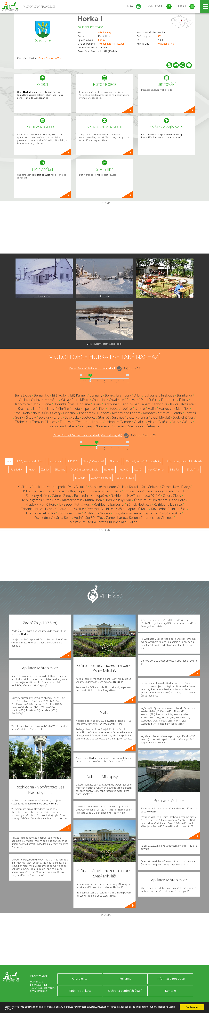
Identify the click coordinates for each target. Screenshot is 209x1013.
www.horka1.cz (166, 43)
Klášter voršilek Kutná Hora (82, 500)
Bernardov (41, 395)
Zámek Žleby (61, 495)
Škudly (31, 417)
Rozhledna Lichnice (168, 504)
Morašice (182, 408)
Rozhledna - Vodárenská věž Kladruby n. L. (155, 491)
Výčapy (187, 422)
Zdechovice (135, 426)
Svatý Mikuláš (160, 417)
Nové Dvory (21, 413)
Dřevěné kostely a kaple (84, 469)
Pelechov (69, 413)
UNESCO (72, 461)
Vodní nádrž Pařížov (88, 517)
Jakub (97, 404)
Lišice (101, 408)
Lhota (76, 408)
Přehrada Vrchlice (100, 509)
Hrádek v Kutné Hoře (40, 504)
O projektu (80, 979)
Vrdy (175, 422)
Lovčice (126, 408)
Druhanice (168, 399)
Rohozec (149, 413)
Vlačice (164, 422)
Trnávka (38, 422)
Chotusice (99, 399)
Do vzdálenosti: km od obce (92, 368)
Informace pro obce (171, 979)
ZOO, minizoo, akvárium (30, 461)
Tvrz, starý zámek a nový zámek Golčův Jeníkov (147, 513)
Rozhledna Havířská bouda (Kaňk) (135, 495)
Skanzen (115, 461)
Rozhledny (16, 469)
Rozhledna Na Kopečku (91, 495)
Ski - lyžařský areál (93, 461)
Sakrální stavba (125, 477)
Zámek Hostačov (139, 504)
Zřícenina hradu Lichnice (39, 509)
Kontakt (170, 991)
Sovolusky (72, 417)
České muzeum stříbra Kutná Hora (159, 500)
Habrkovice (22, 404)
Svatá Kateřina (137, 417)
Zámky (45, 469)
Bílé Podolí (59, 395)
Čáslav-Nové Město (44, 399)
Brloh (138, 395)
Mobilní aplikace (79, 991)
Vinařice (139, 422)
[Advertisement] (104, 229)
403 (159, 36)
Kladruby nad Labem (135, 404)
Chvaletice (116, 399)
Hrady (31, 469)
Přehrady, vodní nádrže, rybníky (143, 461)
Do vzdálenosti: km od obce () (87, 435)
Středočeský (104, 32)
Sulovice (118, 417)
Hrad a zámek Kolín (40, 513)
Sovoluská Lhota (50, 417)
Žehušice (152, 426)
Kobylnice (160, 404)
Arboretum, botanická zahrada (184, 461)
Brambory (123, 395)
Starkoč (103, 417)
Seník (19, 417)
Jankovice (110, 404)
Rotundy (109, 469)
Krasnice (24, 408)
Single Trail (193, 469)
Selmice (164, 413)
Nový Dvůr (40, 413)
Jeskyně (124, 469)
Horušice (83, 404)
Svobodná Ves (53, 58)
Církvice (132, 399)
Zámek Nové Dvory (176, 487)
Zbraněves (103, 426)
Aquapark (55, 461)
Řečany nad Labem (126, 413)
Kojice (174, 404)
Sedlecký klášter (37, 495)
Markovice (166, 408)
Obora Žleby (172, 495)
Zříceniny (60, 469)
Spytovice (89, 417)
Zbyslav (118, 426)
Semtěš (190, 413)
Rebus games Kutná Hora (40, 500)
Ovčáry (55, 413)
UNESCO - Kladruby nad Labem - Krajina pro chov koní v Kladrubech (71, 491)
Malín (152, 408)
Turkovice (67, 422)
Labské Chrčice (58, 408)
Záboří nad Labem (63, 426)
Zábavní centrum (101, 477)
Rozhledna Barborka (109, 504)
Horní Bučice (41, 404)
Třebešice (22, 422)
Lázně (137, 469)
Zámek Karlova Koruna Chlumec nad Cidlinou (139, 517)
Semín (177, 413)
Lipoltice (89, 408)
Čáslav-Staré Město (75, 399)
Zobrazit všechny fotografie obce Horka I (104, 343)
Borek (41, 58)
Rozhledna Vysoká (97, 513)
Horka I (90, 18)
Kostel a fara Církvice (144, 487)
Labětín (38, 408)
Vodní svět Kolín (69, 513)
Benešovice (23, 395)
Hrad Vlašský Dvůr (118, 500)
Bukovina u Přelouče (159, 395)
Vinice (152, 422)
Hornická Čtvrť (64, 404)
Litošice (113, 408)
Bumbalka (184, 395)
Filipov (183, 399)
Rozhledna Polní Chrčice (168, 509)
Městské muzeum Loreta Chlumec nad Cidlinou (104, 522)
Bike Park (175, 469)
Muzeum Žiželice (71, 509)
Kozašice (187, 404)
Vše (9, 461)
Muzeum (80, 477)
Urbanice (112, 422)
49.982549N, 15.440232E (111, 43)
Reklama (125, 979)
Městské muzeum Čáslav (108, 487)
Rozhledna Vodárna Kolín (52, 517)
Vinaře (126, 422)
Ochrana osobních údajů (125, 991)
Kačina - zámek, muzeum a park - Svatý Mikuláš (52, 487)
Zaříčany (86, 426)
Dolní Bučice (149, 399)
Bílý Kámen (78, 395)
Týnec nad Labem (89, 422)
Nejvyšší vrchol (155, 469)
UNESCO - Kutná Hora (75, 504)
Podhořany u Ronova (94, 413)
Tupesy (52, 422)
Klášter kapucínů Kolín (132, 509)
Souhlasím (192, 1006)
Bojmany (95, 395)
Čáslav (101, 39)
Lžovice (140, 408)
